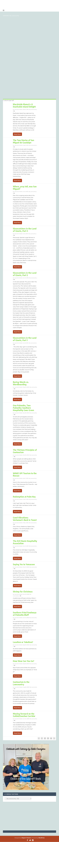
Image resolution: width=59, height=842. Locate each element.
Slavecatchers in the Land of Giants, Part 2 (24, 274)
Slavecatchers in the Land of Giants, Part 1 (24, 339)
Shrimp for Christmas (23, 591)
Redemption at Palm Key (24, 496)
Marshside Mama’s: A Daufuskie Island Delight (24, 105)
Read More (17, 134)
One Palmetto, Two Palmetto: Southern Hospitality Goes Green (23, 408)
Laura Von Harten (18, 109)
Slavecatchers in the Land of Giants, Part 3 (24, 229)
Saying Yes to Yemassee (24, 564)
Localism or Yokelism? (23, 642)
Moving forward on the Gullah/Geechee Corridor (24, 715)
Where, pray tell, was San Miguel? (25, 187)
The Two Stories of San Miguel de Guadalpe (23, 141)
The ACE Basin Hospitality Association (25, 542)
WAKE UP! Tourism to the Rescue (25, 474)
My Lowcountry (32, 109)
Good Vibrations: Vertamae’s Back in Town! (25, 518)
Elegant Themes (26, 838)
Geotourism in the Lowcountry (21, 683)
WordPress (41, 838)
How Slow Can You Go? (23, 661)
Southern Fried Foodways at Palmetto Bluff (24, 613)
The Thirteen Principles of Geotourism (25, 451)
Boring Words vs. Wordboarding (21, 383)
